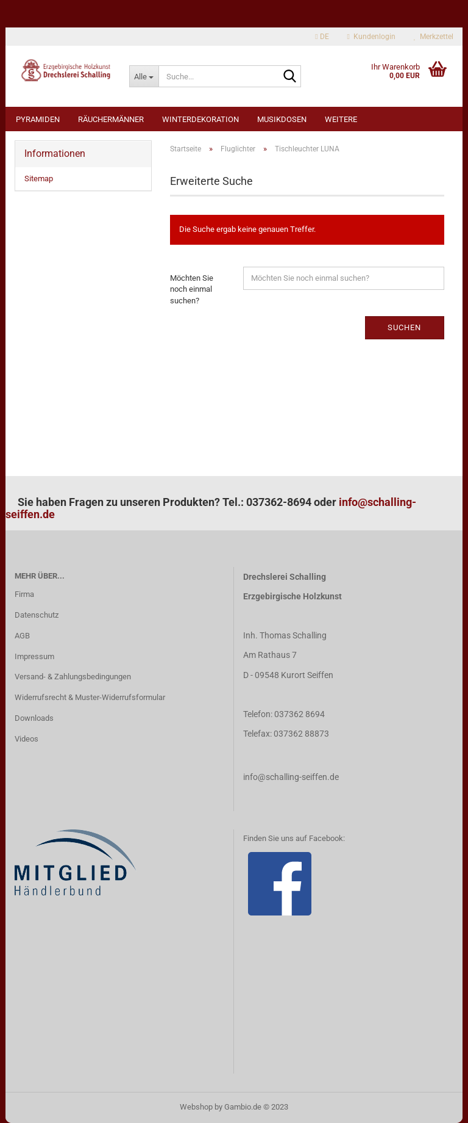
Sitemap (38, 178)
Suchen (404, 327)
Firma (24, 594)
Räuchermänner (111, 119)
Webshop (196, 1106)
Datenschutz (36, 614)
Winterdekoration (200, 119)
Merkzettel (433, 36)
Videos (26, 738)
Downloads (34, 718)
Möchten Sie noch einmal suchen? (191, 289)
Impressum (34, 656)
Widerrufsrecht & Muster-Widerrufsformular (90, 697)
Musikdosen (282, 119)
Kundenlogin (371, 36)
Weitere (341, 119)
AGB (22, 635)
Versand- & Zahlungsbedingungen (73, 676)
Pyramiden (38, 119)
